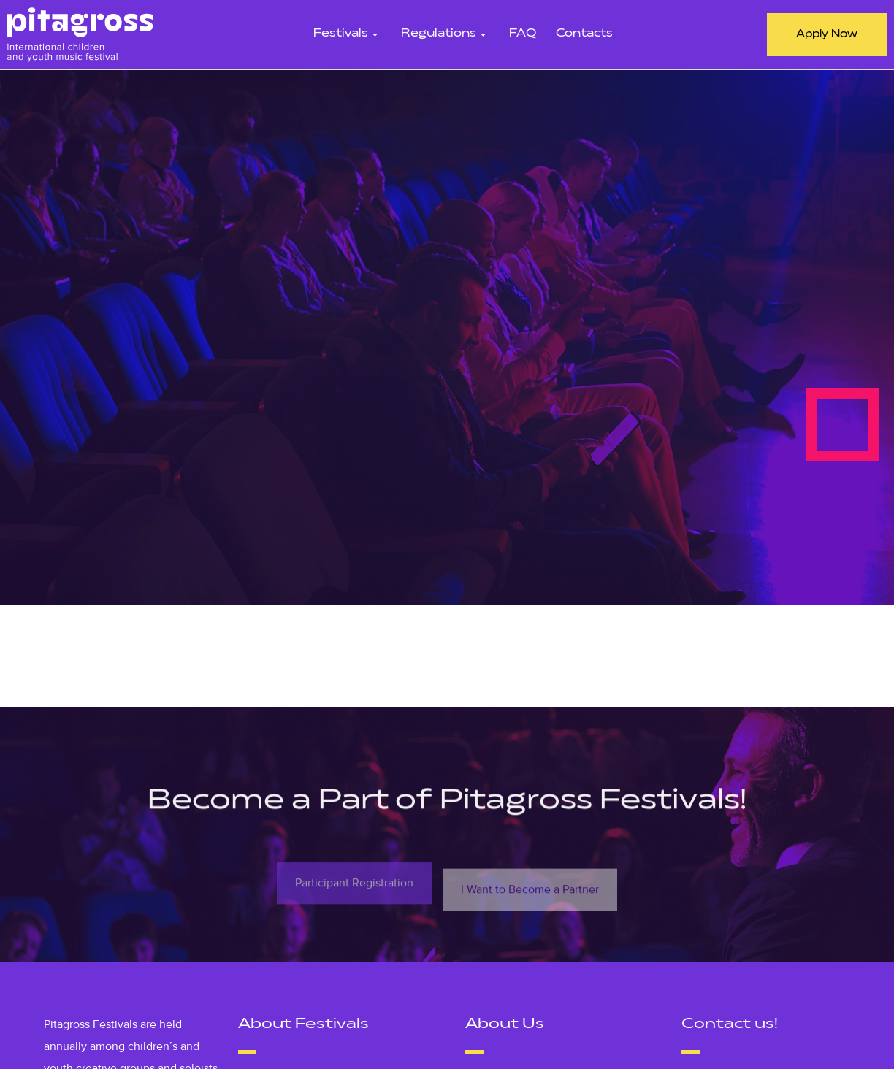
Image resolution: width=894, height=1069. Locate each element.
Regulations (445, 33)
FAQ (522, 33)
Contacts (584, 33)
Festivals (347, 33)
